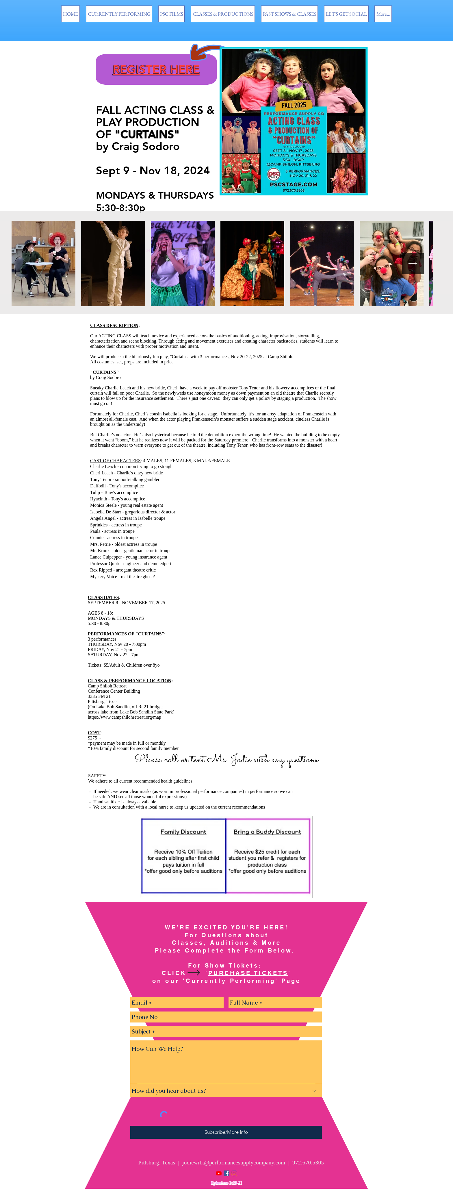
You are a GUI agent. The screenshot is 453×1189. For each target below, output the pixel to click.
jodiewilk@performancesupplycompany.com (233, 1163)
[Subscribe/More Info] (226, 1132)
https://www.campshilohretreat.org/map (124, 717)
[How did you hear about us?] (226, 1090)
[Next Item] (413, 263)
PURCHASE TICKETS (248, 973)
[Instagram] (234, 1173)
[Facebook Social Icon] (226, 1173)
